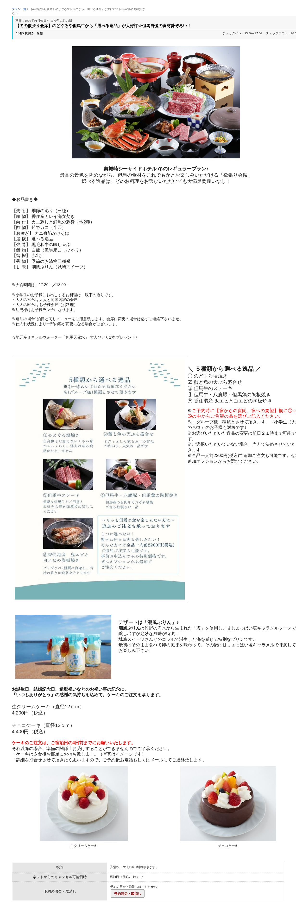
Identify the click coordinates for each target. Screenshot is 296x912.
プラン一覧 (19, 9)
